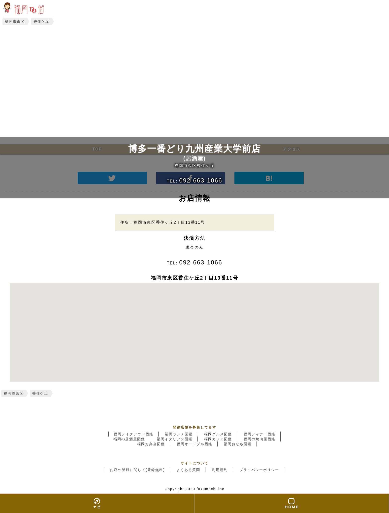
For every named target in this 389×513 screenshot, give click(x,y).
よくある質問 (188, 470)
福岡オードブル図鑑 (194, 444)
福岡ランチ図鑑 (179, 434)
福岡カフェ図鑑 (218, 439)
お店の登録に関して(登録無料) (137, 470)
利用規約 (220, 470)
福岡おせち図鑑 (238, 444)
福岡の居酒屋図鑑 (129, 439)
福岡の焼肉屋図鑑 (259, 439)
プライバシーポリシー (259, 470)
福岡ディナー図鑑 (259, 434)
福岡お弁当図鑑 (151, 444)
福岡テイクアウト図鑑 (133, 434)
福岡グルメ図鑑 (218, 434)
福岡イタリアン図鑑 (175, 439)
